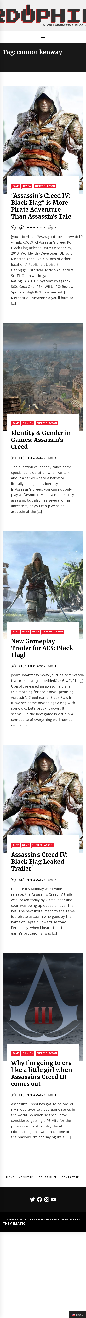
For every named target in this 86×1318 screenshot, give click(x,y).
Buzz (15, 631)
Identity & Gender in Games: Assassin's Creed (41, 439)
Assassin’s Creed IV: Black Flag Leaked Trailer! (39, 861)
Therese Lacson (45, 186)
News (35, 631)
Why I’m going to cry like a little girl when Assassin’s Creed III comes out (41, 1073)
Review (26, 186)
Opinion (27, 423)
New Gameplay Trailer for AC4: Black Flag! (42, 648)
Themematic (14, 1223)
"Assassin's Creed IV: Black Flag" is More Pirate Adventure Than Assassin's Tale (41, 206)
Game (15, 186)
